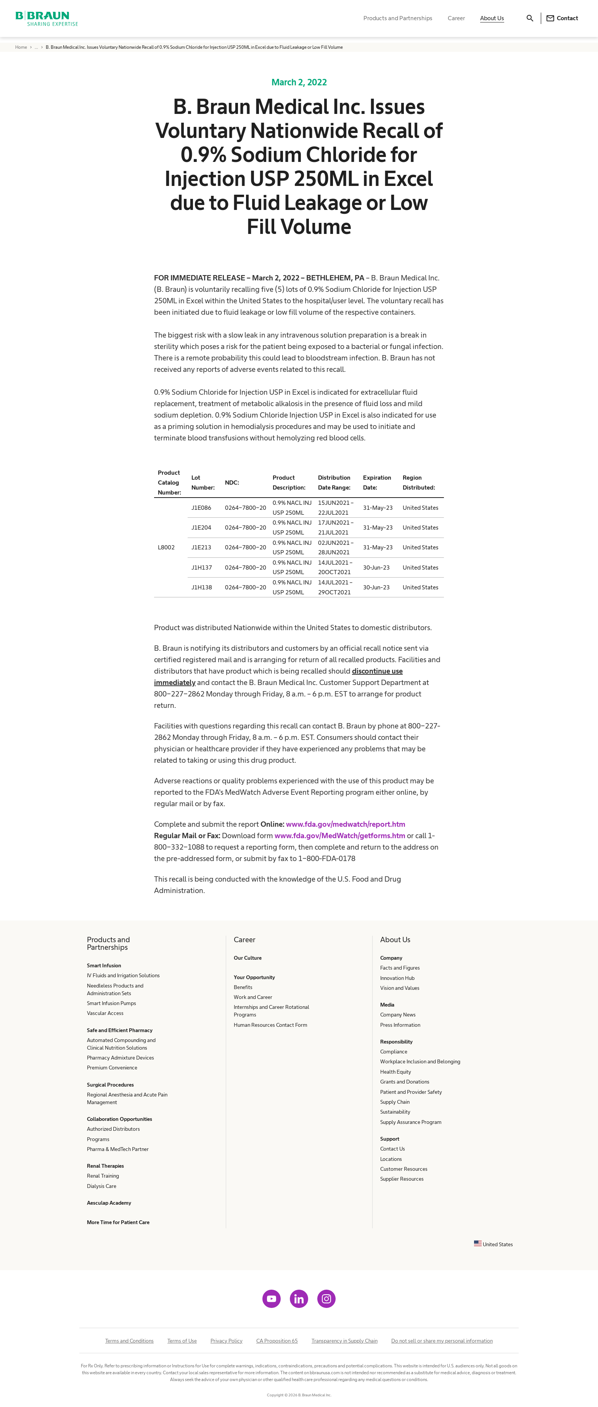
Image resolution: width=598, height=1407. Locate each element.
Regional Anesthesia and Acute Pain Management (127, 1098)
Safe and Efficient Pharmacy (120, 1030)
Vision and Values (400, 988)
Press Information (400, 1025)
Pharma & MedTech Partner (118, 1149)
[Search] (530, 21)
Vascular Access (105, 1013)
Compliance (393, 1051)
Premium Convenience (112, 1067)
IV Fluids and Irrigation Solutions (123, 975)
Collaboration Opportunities (119, 1119)
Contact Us (392, 1149)
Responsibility (396, 1042)
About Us (492, 21)
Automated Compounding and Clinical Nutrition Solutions (121, 1044)
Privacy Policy (227, 1341)
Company (391, 958)
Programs (98, 1139)
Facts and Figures (400, 968)
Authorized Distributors (113, 1129)
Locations (391, 1159)
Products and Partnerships (397, 21)
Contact (562, 21)
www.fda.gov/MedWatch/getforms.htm (340, 835)
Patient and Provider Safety (411, 1092)
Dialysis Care (101, 1186)
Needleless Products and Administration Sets (115, 989)
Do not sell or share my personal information (442, 1341)
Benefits (243, 987)
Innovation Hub (397, 978)
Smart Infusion (104, 965)
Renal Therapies (105, 1166)
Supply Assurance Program (411, 1122)
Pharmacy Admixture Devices (120, 1058)
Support (389, 1139)
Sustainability (395, 1112)
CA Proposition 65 (277, 1341)
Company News (398, 1015)
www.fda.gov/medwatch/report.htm (345, 824)
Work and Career (253, 997)
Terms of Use (182, 1341)
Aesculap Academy (109, 1203)
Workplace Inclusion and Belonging (420, 1061)
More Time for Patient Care (118, 1222)
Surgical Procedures (110, 1085)
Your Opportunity (254, 977)
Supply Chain (395, 1102)
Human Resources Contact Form (270, 1025)
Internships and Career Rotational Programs (271, 1011)
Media (387, 1005)
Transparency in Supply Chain (345, 1341)
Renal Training (103, 1176)
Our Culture (248, 958)
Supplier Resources (402, 1179)
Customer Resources (404, 1169)
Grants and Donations (404, 1082)
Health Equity (395, 1072)
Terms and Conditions (129, 1341)
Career (456, 21)
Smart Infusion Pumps (111, 1003)
